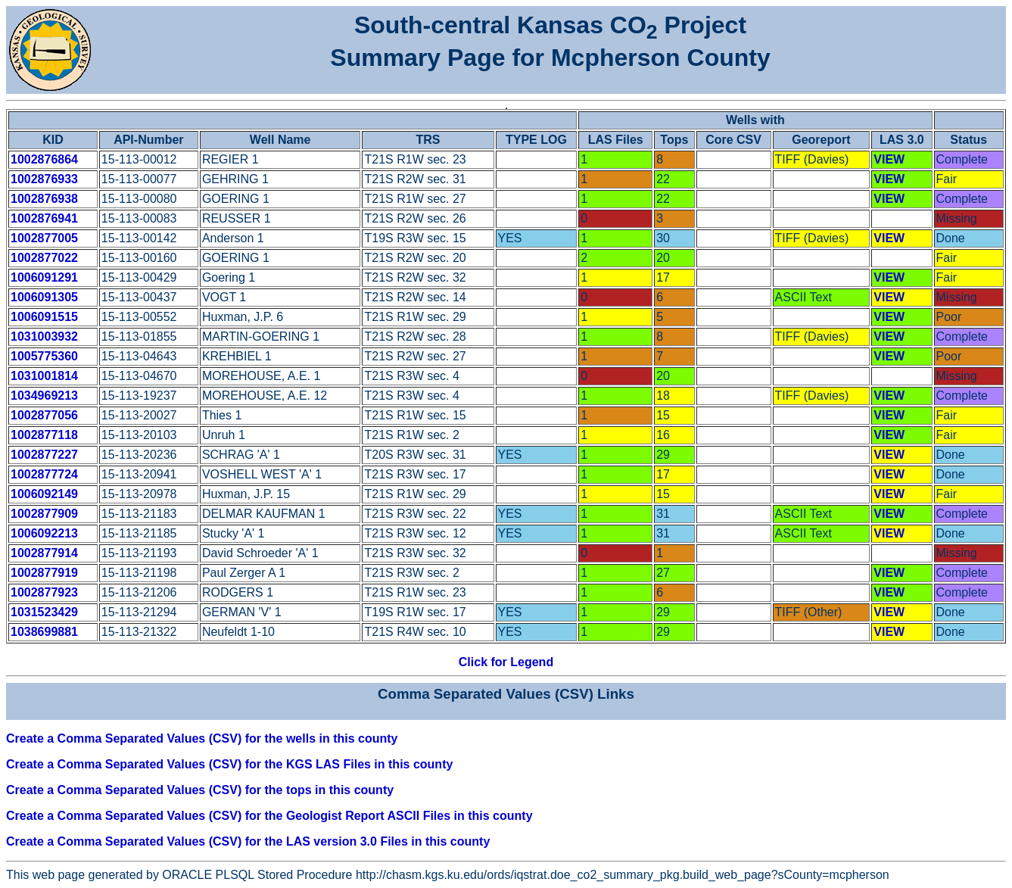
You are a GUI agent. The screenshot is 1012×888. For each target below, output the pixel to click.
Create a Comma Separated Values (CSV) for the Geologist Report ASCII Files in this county (269, 815)
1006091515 (44, 316)
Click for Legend (506, 662)
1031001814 (44, 375)
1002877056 (44, 415)
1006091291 (44, 277)
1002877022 (44, 257)
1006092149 (44, 494)
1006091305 (44, 297)
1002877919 (44, 572)
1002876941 (44, 218)
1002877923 (44, 592)
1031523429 (44, 612)
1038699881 (44, 631)
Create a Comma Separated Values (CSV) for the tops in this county (200, 790)
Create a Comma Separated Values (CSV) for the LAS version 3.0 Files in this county (248, 841)
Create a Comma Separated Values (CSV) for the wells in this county (201, 738)
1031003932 (44, 336)
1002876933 (44, 179)
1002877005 (44, 238)
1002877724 (44, 474)
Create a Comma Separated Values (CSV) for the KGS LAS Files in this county (229, 764)
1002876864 (44, 159)
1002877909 (44, 513)
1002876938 (44, 198)
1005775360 (44, 356)
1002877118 (44, 434)
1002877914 (44, 553)
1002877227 (44, 454)
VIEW (889, 159)
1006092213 (44, 533)
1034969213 (44, 395)
